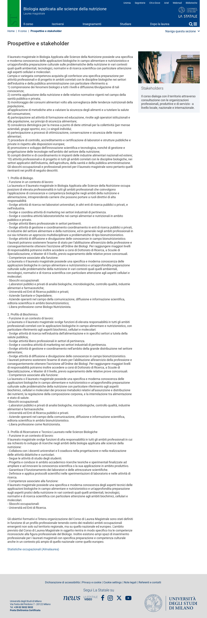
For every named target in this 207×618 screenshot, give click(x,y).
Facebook (102, 596)
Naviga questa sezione (180, 31)
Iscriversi (58, 24)
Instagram (110, 596)
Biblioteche (191, 3)
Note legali (130, 582)
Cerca (190, 24)
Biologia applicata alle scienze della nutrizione (65, 9)
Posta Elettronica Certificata (25, 610)
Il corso (28, 24)
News (71, 598)
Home (195, 24)
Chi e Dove (154, 3)
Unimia (127, 3)
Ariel (166, 3)
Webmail (177, 3)
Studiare (125, 24)
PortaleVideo (91, 598)
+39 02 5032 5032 (23, 607)
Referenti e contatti (150, 582)
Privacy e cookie (91, 582)
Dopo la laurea (159, 24)
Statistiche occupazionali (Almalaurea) (33, 549)
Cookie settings (112, 582)
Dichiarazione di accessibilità (62, 582)
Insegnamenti (92, 24)
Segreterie (140, 3)
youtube (128, 596)
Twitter (119, 596)
